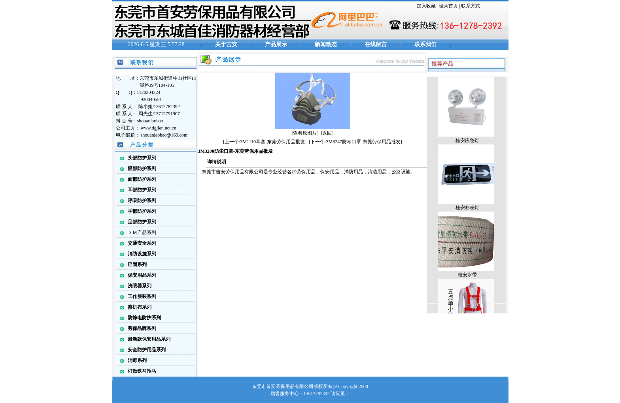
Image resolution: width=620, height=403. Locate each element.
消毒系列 (137, 360)
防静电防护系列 (144, 318)
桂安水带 (467, 276)
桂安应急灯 (467, 141)
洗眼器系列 (139, 286)
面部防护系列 (142, 179)
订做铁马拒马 (142, 371)
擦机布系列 (139, 307)
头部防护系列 (142, 158)
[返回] (327, 133)
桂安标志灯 (467, 209)
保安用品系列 (142, 275)
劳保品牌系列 (142, 328)
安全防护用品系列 (147, 349)
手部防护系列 (142, 211)
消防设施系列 (142, 254)
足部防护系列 (142, 222)
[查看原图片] (305, 133)
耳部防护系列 (142, 190)
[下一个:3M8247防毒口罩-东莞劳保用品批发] (355, 141)
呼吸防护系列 (142, 200)
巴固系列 (137, 264)
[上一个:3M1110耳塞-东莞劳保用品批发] (264, 141)
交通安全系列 (142, 243)
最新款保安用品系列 (149, 339)
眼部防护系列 (142, 168)
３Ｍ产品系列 (142, 232)
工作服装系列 (142, 296)
